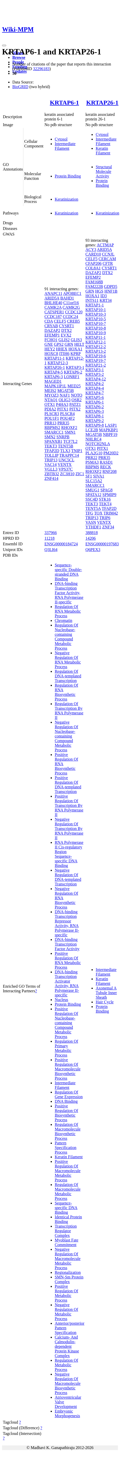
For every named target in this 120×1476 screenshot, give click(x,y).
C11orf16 (71, 303)
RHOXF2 (69, 427)
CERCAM (107, 259)
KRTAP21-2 (95, 365)
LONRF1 (71, 377)
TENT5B (65, 446)
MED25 (74, 386)
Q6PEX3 (92, 549)
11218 (49, 538)
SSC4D (91, 499)
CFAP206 (93, 263)
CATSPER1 (54, 312)
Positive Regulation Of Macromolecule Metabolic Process (67, 1170)
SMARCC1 (54, 432)
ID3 (103, 296)
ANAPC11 (53, 293)
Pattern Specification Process (65, 1147)
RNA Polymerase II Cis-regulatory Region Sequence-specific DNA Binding (69, 854)
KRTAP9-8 (94, 425)
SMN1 (70, 432)
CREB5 (73, 321)
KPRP (75, 353)
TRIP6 (104, 518)
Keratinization (66, 199)
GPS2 (58, 344)
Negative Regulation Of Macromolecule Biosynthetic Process (67, 1383)
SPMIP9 (109, 494)
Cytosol (61, 139)
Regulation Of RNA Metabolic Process (68, 611)
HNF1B (110, 291)
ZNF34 (108, 527)
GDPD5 (110, 286)
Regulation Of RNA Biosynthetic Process (66, 692)
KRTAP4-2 (94, 383)
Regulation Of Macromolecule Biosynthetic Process (67, 1131)
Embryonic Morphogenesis (67, 1413)
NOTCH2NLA (97, 444)
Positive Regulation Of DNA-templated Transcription (68, 785)
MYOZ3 (51, 395)
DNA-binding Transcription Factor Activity (67, 944)
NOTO (76, 395)
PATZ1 (75, 404)
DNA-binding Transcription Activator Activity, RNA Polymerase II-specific (67, 983)
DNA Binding (66, 1101)
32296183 (41, 69)
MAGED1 (53, 381)
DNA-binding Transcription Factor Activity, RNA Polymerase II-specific (69, 592)
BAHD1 (67, 298)
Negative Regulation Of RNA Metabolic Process (68, 660)
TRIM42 (111, 513)
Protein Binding (68, 176)
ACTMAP (105, 245)
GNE (48, 344)
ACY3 (90, 249)
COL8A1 (93, 268)
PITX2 (75, 409)
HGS (99, 291)
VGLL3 (51, 469)
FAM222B (94, 286)
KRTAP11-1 (54, 358)
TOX (98, 513)
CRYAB (51, 326)
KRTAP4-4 (94, 388)
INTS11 (91, 300)
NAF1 (65, 395)
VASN (90, 522)
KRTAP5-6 (94, 397)
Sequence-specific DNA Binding (66, 1208)
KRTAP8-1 (94, 416)
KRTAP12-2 (95, 346)
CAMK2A (53, 307)
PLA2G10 (93, 453)
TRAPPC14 (69, 455)
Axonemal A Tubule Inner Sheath (106, 992)
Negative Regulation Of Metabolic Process (66, 1312)
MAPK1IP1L (55, 386)
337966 (50, 532)
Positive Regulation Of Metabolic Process (66, 1293)
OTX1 (49, 404)
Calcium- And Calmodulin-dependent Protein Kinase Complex (67, 1346)
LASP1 (111, 425)
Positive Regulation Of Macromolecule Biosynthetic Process (67, 1069)
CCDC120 (73, 312)
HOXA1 (75, 349)
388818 (91, 532)
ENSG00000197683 (102, 544)
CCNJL (108, 254)
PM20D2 (110, 453)
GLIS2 (64, 340)
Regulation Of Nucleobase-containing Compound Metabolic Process (66, 636)
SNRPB (63, 437)
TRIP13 (51, 460)
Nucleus (61, 999)
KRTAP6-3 (53, 377)
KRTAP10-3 (95, 314)
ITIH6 (64, 353)
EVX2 (66, 335)
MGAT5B (65, 390)
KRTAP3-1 (75, 367)
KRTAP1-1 (94, 305)
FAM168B (94, 282)
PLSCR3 (51, 414)
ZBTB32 (51, 474)
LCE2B (91, 430)
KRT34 (105, 300)
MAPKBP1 (108, 430)
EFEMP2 (93, 277)
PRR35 (63, 423)
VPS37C (65, 469)
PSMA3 (92, 462)
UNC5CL (67, 460)
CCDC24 (70, 316)
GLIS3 (76, 340)
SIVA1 (98, 476)
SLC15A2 (93, 481)
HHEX (61, 349)
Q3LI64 (51, 549)
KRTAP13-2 (95, 351)
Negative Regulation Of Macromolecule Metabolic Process (67, 1258)
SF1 (88, 476)
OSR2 (76, 400)
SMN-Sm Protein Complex (69, 1279)
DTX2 (66, 330)
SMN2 (50, 437)
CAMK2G (71, 307)
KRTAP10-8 (95, 328)
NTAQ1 (51, 400)
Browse (18, 57)
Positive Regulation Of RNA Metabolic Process (68, 960)
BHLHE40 (53, 303)
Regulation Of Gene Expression (69, 1094)
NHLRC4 (93, 439)
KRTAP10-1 (95, 309)
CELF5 (60, 321)
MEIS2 (50, 390)
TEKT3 (50, 446)
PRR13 (50, 423)
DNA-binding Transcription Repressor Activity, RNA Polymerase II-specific (67, 923)
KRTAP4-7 (94, 393)
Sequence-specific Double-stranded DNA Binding (68, 572)
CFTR (108, 263)
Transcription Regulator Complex (66, 1231)
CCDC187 (53, 316)
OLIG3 (64, 400)
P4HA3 (62, 404)
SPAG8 (106, 490)
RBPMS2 (52, 427)
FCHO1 (51, 340)
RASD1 (106, 462)
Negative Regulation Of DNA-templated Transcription (68, 877)
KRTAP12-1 (95, 342)
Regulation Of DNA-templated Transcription (68, 676)
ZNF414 (51, 478)
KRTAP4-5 (53, 372)
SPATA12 (93, 494)
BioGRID (20, 87)
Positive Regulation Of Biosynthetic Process (66, 1113)
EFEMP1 (52, 335)
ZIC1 (80, 474)
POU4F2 (67, 418)
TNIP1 (76, 451)
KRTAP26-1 (102, 102)
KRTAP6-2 (73, 372)
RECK (105, 467)
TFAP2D (51, 451)
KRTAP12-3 (58, 363)
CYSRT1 (66, 326)
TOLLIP (51, 455)
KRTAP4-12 (95, 379)
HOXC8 (51, 353)
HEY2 (49, 349)
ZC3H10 (67, 474)
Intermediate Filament (65, 146)
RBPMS (92, 467)
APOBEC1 (72, 293)
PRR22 (91, 457)
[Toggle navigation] (4, 45)
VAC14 (50, 464)
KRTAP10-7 (95, 323)
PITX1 (62, 409)
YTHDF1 (93, 527)
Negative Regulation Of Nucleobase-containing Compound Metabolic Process (66, 736)
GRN (68, 344)
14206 (90, 538)
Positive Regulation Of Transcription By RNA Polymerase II (69, 805)
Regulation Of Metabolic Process (66, 1365)
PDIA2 (50, 409)
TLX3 (65, 451)
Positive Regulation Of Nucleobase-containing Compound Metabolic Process (66, 1023)
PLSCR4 (67, 414)
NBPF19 (110, 434)
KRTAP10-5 (95, 319)
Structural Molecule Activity (104, 171)
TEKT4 (105, 504)
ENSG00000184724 (61, 544)
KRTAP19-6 (95, 356)
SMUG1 (92, 490)
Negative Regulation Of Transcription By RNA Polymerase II (69, 828)
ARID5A (51, 298)
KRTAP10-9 (95, 333)
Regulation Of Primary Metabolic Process (66, 1048)
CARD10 (93, 254)
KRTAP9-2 (94, 420)
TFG (89, 513)
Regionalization (68, 1272)
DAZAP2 (52, 330)
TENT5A (93, 508)
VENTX (64, 464)
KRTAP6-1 (64, 102)
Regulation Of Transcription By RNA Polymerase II (69, 711)
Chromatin (63, 620)
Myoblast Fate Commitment (66, 1242)
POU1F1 (51, 418)
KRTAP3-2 (94, 374)
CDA (48, 321)
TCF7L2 (70, 441)
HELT (79, 344)
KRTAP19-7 (95, 360)
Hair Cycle (105, 1002)
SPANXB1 (53, 441)
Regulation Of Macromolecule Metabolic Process (67, 1191)
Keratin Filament (103, 150)
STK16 (104, 499)
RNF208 (110, 471)
